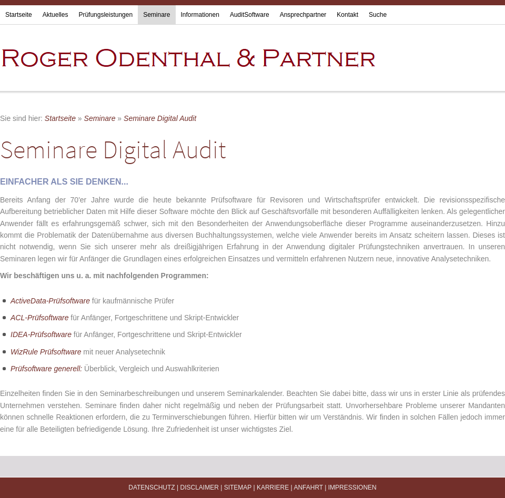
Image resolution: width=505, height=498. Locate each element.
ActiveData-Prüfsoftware (50, 301)
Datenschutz (151, 487)
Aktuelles (55, 14)
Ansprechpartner (303, 14)
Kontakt (347, 14)
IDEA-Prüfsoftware (41, 334)
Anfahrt (308, 487)
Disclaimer (199, 487)
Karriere (273, 487)
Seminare (156, 14)
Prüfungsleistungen (105, 14)
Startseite (18, 14)
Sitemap (237, 487)
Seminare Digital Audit (160, 118)
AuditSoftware (249, 14)
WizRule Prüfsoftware (46, 352)
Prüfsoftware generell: (47, 368)
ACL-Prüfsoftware (39, 317)
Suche (378, 14)
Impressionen (352, 487)
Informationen (200, 14)
